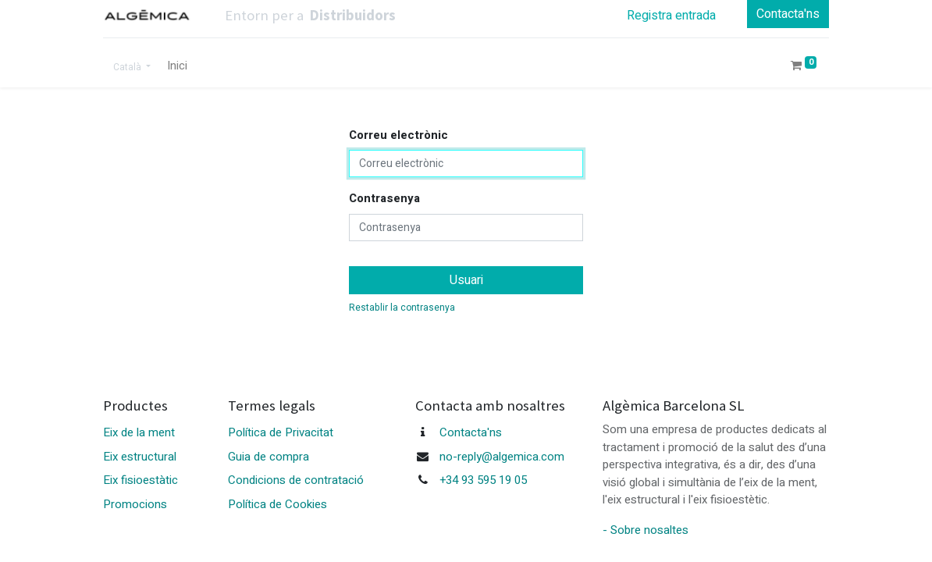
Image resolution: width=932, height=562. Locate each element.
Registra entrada (671, 15)
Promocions (135, 504)
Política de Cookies (277, 504)
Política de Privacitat (280, 432)
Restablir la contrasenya (402, 308)
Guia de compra (268, 456)
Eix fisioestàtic (140, 480)
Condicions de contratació (296, 480)
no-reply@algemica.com (501, 456)
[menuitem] (177, 65)
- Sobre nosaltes (645, 530)
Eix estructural (139, 456)
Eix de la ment (139, 432)
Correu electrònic (398, 135)
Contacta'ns (788, 14)
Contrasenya (384, 198)
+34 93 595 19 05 (483, 480)
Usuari (466, 280)
